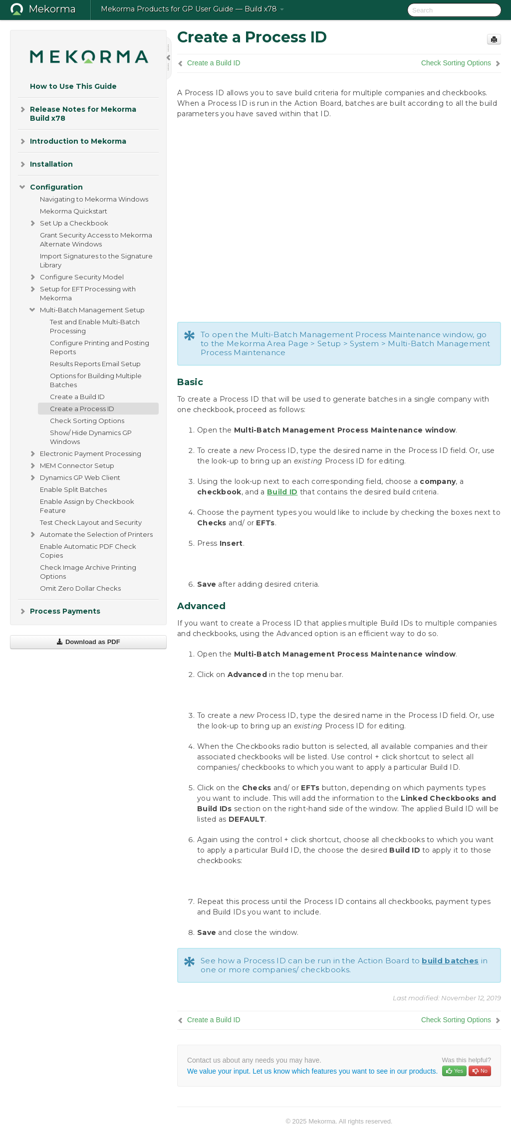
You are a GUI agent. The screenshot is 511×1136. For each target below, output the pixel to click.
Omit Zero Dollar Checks (80, 588)
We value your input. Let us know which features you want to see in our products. (312, 1071)
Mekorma (52, 9)
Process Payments (59, 611)
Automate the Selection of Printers (90, 534)
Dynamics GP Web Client (74, 477)
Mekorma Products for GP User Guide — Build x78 (192, 8)
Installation (45, 164)
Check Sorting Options (87, 421)
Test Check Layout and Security (91, 522)
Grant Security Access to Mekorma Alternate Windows (96, 239)
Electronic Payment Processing (84, 453)
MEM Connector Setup (71, 465)
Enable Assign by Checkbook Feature (87, 505)
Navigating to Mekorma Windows (94, 199)
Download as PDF (88, 642)
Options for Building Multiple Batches (96, 380)
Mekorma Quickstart (73, 211)
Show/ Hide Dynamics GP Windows (91, 437)
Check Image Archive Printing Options (88, 571)
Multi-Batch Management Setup (86, 310)
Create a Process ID (82, 409)
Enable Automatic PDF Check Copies (88, 550)
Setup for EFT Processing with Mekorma (82, 292)
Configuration (50, 187)
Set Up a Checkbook (68, 223)
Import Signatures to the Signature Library (96, 260)
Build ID (282, 491)
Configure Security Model (76, 277)
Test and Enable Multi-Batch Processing (95, 326)
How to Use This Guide (73, 86)
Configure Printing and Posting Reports (99, 347)
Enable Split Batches (73, 489)
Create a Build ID (77, 397)
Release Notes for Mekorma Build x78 (77, 113)
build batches (450, 960)
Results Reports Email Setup (95, 364)
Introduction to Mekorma (72, 141)
